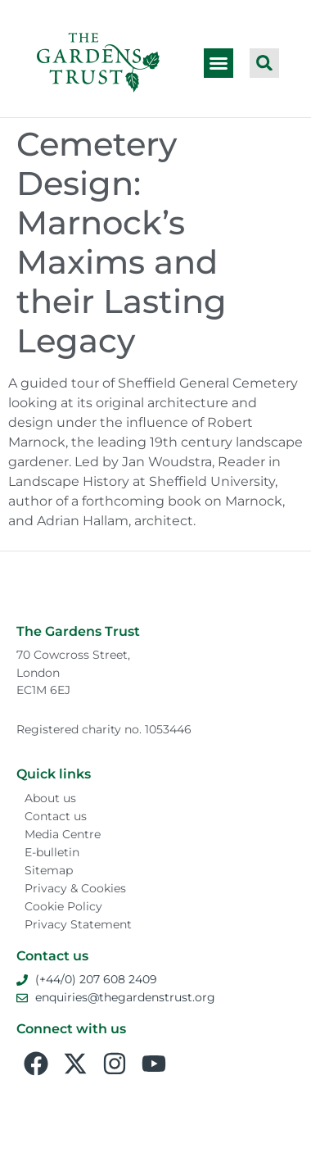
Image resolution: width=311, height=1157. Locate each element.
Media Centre (63, 834)
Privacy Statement (78, 924)
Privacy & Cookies (75, 888)
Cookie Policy (63, 906)
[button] (218, 63)
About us (50, 798)
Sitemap (49, 870)
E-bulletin (52, 852)
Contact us (56, 816)
